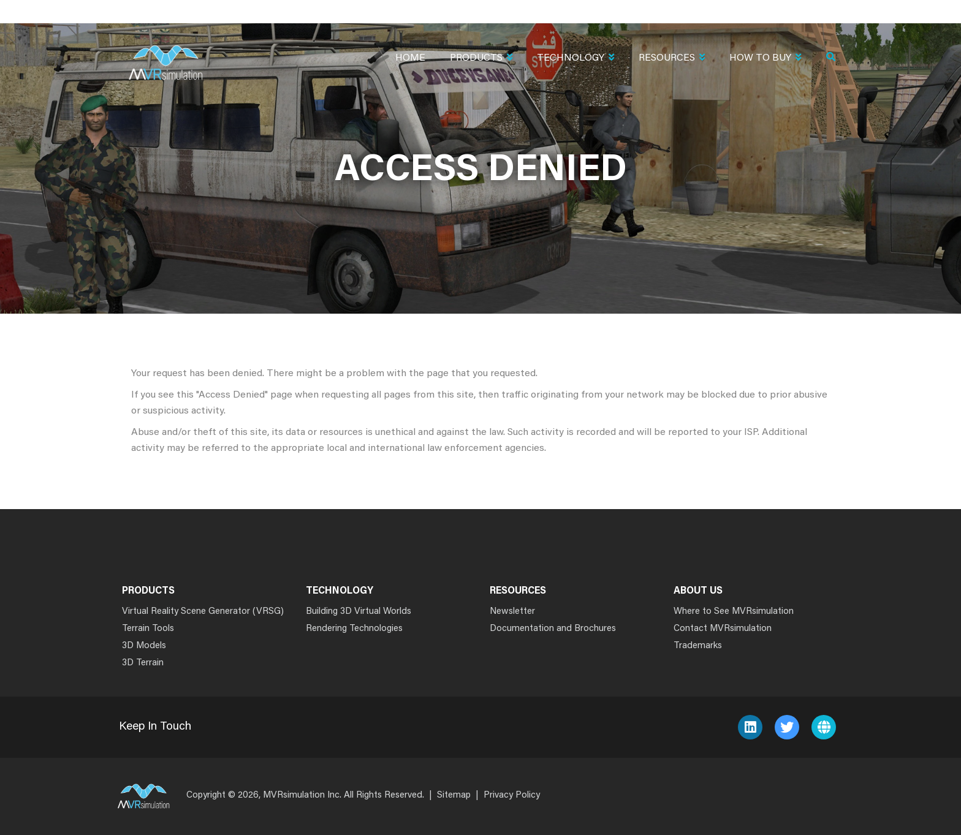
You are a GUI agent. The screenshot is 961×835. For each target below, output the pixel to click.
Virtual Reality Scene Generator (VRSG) (203, 611)
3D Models (144, 646)
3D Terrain (143, 663)
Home (410, 58)
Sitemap (454, 795)
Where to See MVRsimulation (734, 611)
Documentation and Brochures (553, 628)
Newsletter (512, 611)
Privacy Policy (512, 795)
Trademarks (698, 646)
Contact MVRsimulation (723, 628)
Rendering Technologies (354, 628)
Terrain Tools (148, 628)
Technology (575, 59)
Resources (672, 59)
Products (481, 59)
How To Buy (765, 59)
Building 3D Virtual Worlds (358, 611)
